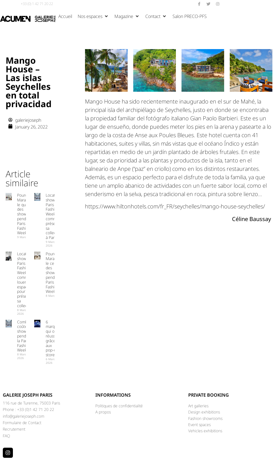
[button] (93, 16)
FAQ (6, 435)
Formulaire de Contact (22, 422)
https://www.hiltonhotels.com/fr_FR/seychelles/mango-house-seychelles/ (175, 206)
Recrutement (14, 429)
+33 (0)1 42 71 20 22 (35, 409)
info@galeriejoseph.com (23, 416)
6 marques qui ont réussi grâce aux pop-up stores (53, 338)
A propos (103, 412)
